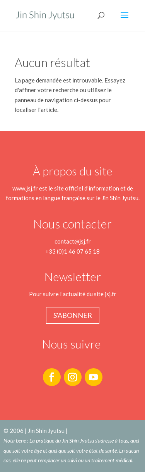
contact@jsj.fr (73, 241)
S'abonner (72, 315)
